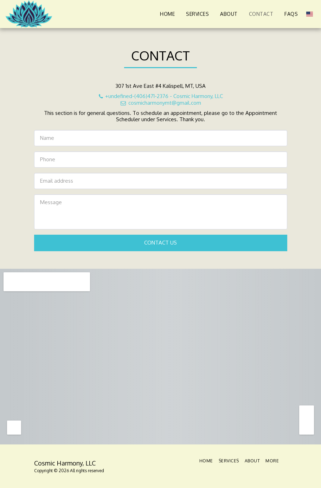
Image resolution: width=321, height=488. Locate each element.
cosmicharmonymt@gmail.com (160, 102)
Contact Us (160, 242)
